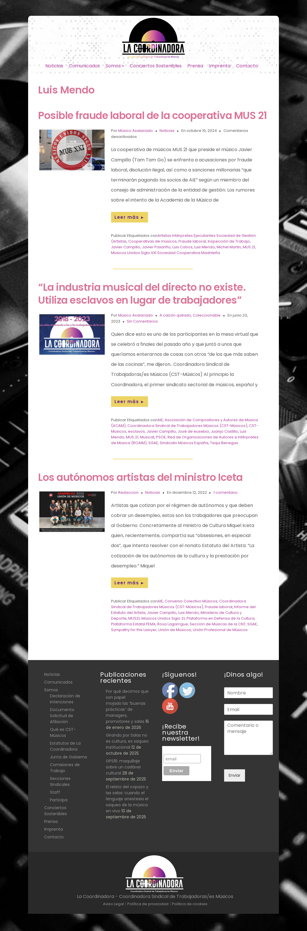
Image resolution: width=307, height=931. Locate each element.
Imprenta (219, 66)
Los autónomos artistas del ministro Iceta (140, 477)
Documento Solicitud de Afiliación (62, 716)
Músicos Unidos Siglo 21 (163, 618)
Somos (115, 66)
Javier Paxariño (156, 247)
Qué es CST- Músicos (63, 732)
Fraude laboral (192, 241)
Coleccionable (207, 315)
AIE (160, 420)
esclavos (136, 431)
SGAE (153, 443)
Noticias (54, 66)
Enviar (234, 775)
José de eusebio (193, 431)
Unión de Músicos (174, 630)
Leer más (129, 217)
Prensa (195, 66)
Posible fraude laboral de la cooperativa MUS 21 (152, 115)
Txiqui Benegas (224, 443)
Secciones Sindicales (60, 781)
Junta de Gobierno (68, 757)
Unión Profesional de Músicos (220, 630)
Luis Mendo (204, 247)
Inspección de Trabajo (229, 241)
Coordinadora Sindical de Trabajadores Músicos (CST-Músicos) (187, 425)
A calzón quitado (175, 315)
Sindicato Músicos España (184, 443)
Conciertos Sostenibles (156, 66)
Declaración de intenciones (65, 699)
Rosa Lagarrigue (172, 624)
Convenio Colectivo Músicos (191, 601)
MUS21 (134, 618)
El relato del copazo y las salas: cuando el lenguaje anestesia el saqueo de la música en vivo (127, 799)
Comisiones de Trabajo (65, 768)
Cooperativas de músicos (152, 241)
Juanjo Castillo (224, 431)
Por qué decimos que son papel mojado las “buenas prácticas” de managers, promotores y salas (127, 706)
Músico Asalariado (135, 130)
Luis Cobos (182, 247)
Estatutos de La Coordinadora (65, 746)
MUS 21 (249, 247)
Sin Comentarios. (143, 321)
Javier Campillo (125, 247)
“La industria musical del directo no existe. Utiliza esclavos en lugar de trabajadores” (142, 293)
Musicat (147, 437)
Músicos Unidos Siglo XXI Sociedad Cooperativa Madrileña (165, 252)
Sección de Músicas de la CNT (218, 624)
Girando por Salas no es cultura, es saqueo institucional (127, 741)
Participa (58, 800)
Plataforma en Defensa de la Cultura (220, 618)
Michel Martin (229, 247)
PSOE (161, 437)
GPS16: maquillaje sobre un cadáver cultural (123, 767)
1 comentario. (225, 492)
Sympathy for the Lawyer (134, 630)
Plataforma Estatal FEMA (133, 624)
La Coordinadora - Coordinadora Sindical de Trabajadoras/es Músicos (155, 896)
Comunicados (84, 66)
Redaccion (128, 492)
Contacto (247, 66)
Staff (55, 792)
